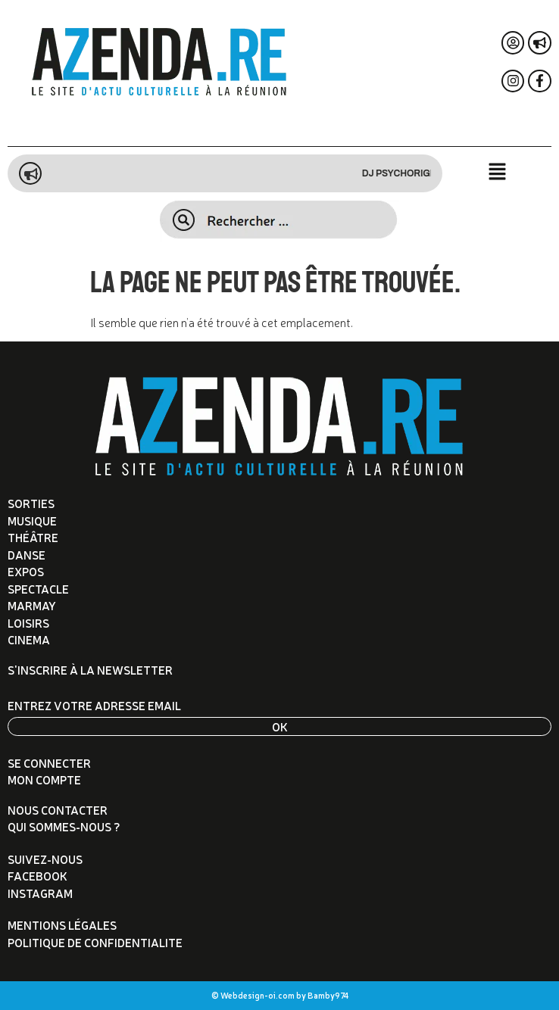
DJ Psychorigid (406, 173)
